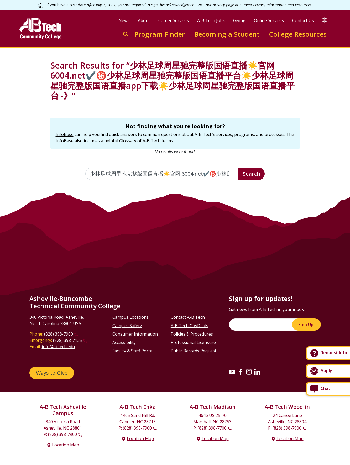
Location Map (65, 445)
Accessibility (124, 342)
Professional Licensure (193, 342)
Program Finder (159, 34)
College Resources (298, 34)
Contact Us (303, 20)
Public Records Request (193, 351)
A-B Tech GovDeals (189, 325)
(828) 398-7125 (67, 340)
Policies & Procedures (192, 334)
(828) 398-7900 (58, 334)
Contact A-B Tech (188, 317)
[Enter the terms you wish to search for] (162, 174)
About (144, 20)
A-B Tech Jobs (211, 20)
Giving (239, 20)
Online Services (269, 20)
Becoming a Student (227, 34)
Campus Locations (130, 317)
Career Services (173, 20)
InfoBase (65, 134)
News (123, 20)
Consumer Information (135, 334)
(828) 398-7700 (212, 428)
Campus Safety (127, 325)
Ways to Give (51, 372)
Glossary (127, 141)
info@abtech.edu (58, 346)
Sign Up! (306, 324)
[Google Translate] (324, 20)
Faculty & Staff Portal (132, 351)
